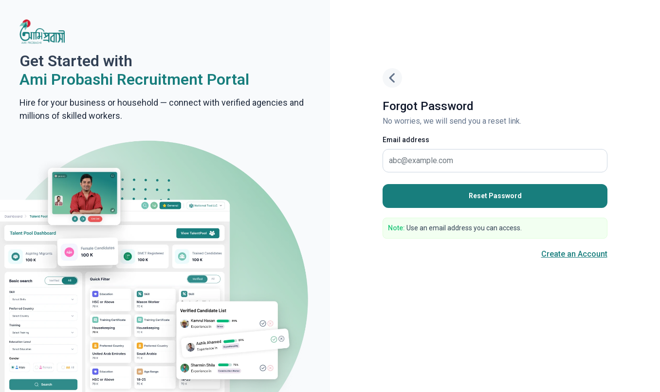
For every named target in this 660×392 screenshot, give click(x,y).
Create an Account (574, 254)
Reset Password (495, 196)
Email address (406, 140)
